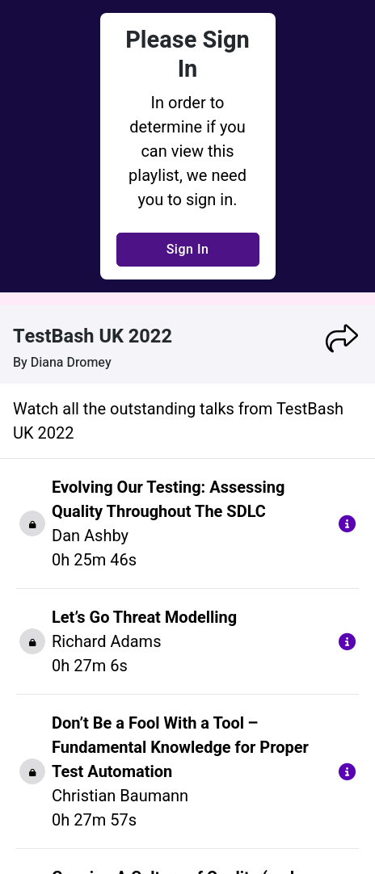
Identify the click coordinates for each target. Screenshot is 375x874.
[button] (342, 338)
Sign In (187, 249)
